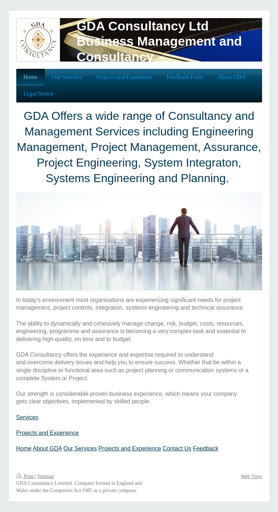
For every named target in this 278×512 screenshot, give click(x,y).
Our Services (80, 448)
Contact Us (177, 448)
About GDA (47, 448)
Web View (251, 476)
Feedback (205, 448)
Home (24, 448)
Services (27, 417)
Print (25, 476)
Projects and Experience (47, 433)
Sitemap (45, 476)
